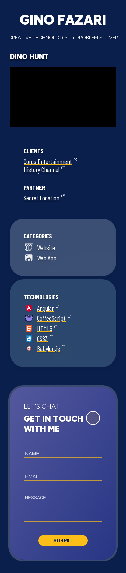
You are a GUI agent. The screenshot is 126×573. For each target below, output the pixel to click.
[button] (63, 473)
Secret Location (41, 198)
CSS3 (42, 338)
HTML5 (44, 328)
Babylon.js (48, 348)
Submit (63, 541)
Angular (45, 308)
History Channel (41, 169)
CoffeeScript (51, 318)
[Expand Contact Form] (93, 418)
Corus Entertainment (48, 161)
